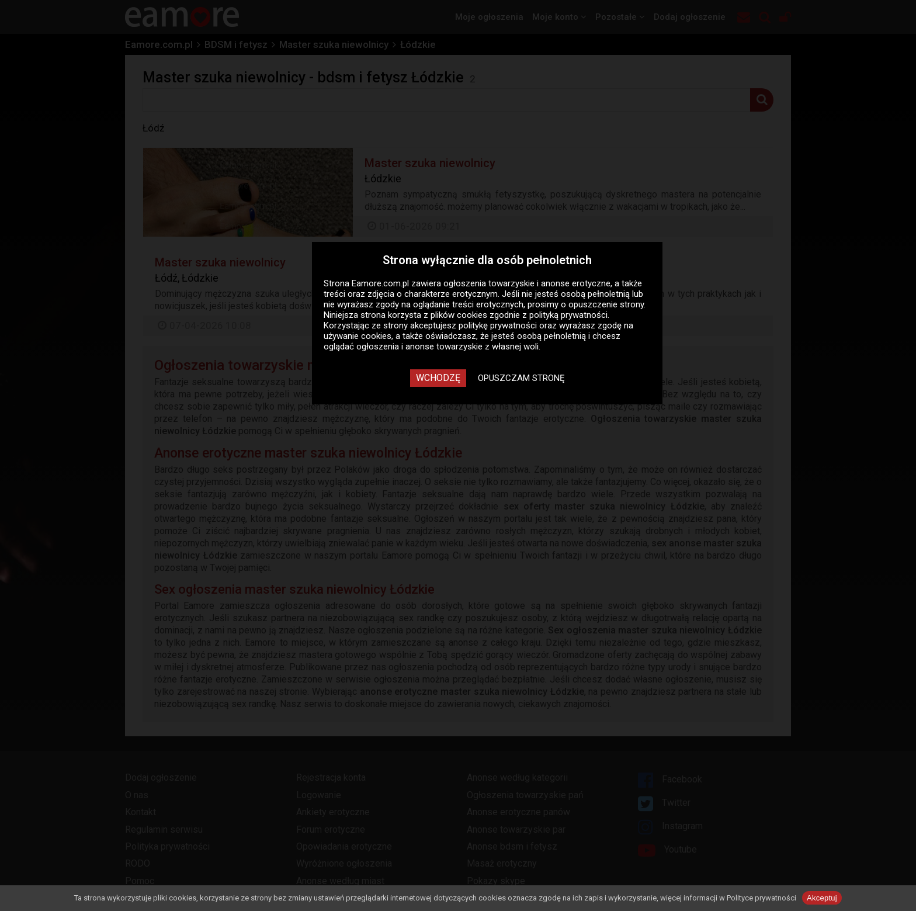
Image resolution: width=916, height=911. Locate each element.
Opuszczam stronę (521, 378)
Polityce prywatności (761, 897)
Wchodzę (438, 377)
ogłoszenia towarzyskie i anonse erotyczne (526, 283)
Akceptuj (822, 897)
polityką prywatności (568, 315)
